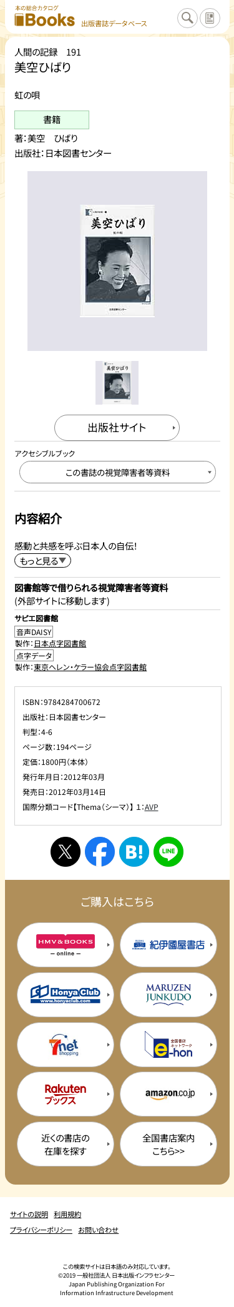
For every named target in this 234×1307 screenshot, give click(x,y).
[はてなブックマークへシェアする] (134, 852)
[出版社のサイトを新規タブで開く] (117, 428)
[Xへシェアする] (65, 852)
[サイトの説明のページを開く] (210, 18)
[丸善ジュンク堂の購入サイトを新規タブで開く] (168, 994)
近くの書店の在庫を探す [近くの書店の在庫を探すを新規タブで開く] (65, 1144)
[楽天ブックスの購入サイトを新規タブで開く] (65, 1094)
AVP (151, 806)
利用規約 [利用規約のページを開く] (67, 1214)
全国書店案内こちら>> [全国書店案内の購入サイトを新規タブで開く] (168, 1144)
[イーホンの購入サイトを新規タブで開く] (168, 1044)
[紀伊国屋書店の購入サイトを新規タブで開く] (168, 944)
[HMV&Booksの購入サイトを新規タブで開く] (65, 944)
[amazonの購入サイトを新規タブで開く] (168, 1094)
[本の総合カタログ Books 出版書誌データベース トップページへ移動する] (80, 16)
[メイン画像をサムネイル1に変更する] (117, 382)
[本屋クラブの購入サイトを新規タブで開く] (65, 994)
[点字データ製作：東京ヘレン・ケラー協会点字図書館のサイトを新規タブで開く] (117, 660)
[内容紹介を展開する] (42, 560)
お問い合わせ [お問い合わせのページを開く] (98, 1230)
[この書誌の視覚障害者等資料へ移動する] (117, 472)
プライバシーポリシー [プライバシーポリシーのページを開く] (41, 1230)
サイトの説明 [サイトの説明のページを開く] (29, 1214)
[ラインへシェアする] (168, 852)
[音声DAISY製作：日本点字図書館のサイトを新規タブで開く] (117, 637)
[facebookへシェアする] (100, 852)
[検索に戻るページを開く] (187, 18)
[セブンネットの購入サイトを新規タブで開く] (65, 1044)
